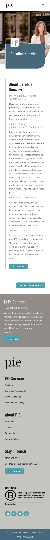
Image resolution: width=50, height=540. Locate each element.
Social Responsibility (14, 402)
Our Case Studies (13, 396)
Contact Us (12, 339)
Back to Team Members (31, 285)
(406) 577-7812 (12, 458)
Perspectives (11, 433)
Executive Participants (15, 391)
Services (9, 385)
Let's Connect (18, 266)
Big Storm (29, 536)
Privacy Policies (12, 439)
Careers (8, 427)
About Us (9, 421)
